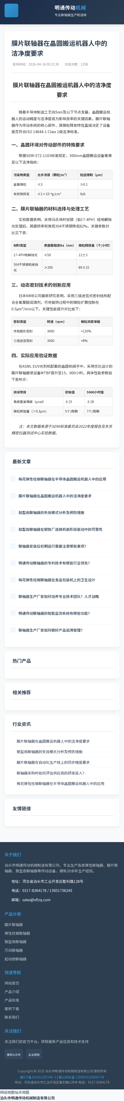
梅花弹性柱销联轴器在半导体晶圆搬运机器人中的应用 (60, 783)
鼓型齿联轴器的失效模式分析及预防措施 (49, 751)
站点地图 (22, 1092)
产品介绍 (12, 991)
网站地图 (7, 1092)
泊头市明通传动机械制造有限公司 (27, 1098)
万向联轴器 (14, 950)
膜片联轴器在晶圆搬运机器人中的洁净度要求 (53, 741)
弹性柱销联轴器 (17, 933)
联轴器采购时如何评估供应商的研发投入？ (51, 773)
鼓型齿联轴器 (15, 941)
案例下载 (12, 1008)
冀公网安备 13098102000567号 (81, 1077)
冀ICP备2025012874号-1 (38, 1077)
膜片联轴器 (14, 924)
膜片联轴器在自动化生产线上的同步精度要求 (53, 762)
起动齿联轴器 (15, 959)
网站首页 (12, 983)
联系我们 (12, 1017)
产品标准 (12, 1000)
